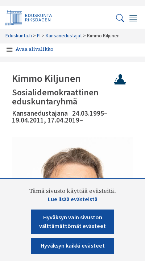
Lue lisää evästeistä (73, 199)
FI (39, 36)
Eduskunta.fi (18, 36)
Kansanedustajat (64, 36)
